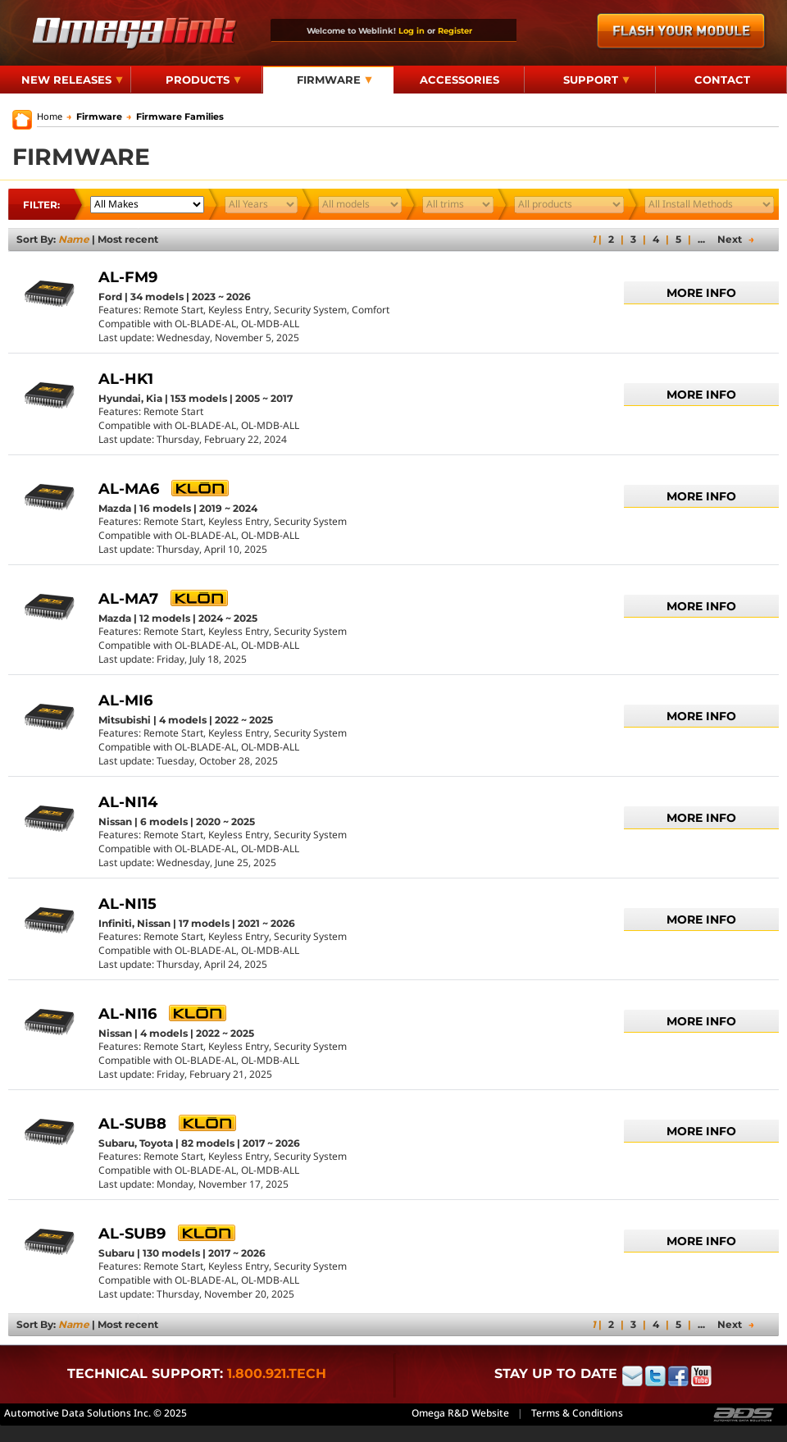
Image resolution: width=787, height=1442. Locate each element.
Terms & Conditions (577, 1413)
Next (735, 239)
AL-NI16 (127, 1014)
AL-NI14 (127, 802)
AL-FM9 (127, 277)
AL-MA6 (128, 489)
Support (596, 79)
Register (455, 30)
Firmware (334, 79)
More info (701, 292)
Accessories (459, 79)
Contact (722, 79)
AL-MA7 (128, 599)
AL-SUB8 (132, 1124)
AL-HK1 (125, 379)
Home (49, 116)
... (701, 239)
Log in (411, 30)
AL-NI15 (127, 904)
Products (203, 79)
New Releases (72, 79)
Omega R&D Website (460, 1413)
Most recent (128, 239)
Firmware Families (175, 116)
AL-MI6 (125, 700)
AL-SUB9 (132, 1234)
